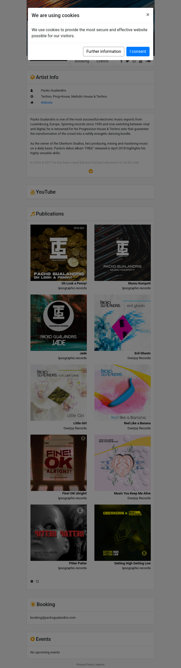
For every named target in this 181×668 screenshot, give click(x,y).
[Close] (147, 14)
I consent (138, 51)
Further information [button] (103, 51)
